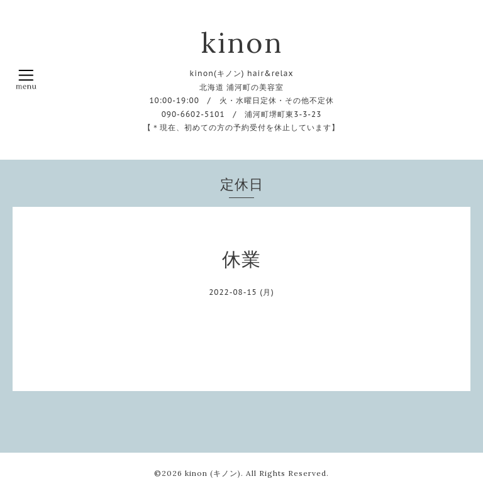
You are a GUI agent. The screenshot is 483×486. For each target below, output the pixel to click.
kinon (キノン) (213, 473)
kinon (242, 42)
